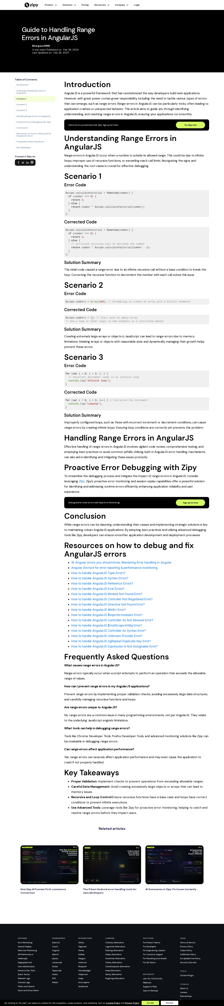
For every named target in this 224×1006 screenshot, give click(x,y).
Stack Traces (24, 974)
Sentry (81, 942)
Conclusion (22, 128)
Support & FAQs (150, 986)
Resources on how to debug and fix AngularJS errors (33, 134)
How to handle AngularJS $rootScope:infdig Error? (106, 625)
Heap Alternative (113, 970)
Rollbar (81, 954)
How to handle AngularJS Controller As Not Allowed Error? (112, 620)
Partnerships (186, 996)
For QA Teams (149, 962)
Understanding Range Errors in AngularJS (31, 91)
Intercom (82, 962)
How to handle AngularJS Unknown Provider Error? (106, 636)
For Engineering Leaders (154, 950)
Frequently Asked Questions (30, 141)
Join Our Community (152, 978)
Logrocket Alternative (115, 946)
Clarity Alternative (113, 962)
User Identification (26, 966)
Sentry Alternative (113, 974)
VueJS (55, 946)
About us (184, 988)
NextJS (55, 954)
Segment (82, 946)
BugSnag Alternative (114, 978)
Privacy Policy (186, 946)
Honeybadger (84, 970)
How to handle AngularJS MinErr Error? (98, 609)
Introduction (22, 85)
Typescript (56, 970)
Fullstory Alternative (114, 942)
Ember (55, 966)
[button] (53, 5)
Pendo (81, 950)
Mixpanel (82, 966)
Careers (183, 992)
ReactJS (56, 942)
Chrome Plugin (187, 975)
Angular (55, 950)
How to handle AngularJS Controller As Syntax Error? (108, 630)
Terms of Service (187, 942)
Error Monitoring (25, 942)
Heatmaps (22, 958)
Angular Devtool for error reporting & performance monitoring (114, 568)
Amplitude (83, 986)
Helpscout (83, 974)
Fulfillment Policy (188, 954)
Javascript (57, 962)
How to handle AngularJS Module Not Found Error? (106, 594)
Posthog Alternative (114, 950)
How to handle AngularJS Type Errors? (98, 573)
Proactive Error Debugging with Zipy (33, 122)
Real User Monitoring (27, 950)
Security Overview (188, 962)
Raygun (82, 958)
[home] (31, 5)
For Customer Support (153, 954)
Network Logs (24, 978)
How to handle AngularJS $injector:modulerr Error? (106, 615)
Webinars (147, 982)
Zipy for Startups (150, 990)
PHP (54, 978)
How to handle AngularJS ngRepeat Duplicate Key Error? (111, 641)
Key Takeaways (23, 147)
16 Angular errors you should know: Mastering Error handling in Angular (121, 562)
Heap (80, 978)
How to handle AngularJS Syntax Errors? (99, 578)
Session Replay (24, 946)
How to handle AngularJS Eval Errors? (97, 588)
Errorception (83, 982)
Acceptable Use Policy (190, 958)
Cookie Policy (186, 950)
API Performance (25, 954)
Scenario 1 (21, 99)
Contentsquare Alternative (117, 966)
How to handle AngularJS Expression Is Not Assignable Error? (114, 646)
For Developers (149, 946)
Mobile (55, 982)
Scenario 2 (21, 104)
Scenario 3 (21, 110)
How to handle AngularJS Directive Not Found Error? (108, 604)
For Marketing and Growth (155, 958)
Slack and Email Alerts (28, 990)
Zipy (82, 481)
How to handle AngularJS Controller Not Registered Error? (112, 599)
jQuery (55, 958)
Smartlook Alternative (115, 958)
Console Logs (24, 982)
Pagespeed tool (25, 962)
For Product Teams (151, 942)
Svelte (55, 974)
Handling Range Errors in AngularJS (33, 116)
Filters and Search (26, 986)
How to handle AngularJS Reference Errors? (102, 583)
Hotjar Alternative (113, 954)
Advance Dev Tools (26, 970)
